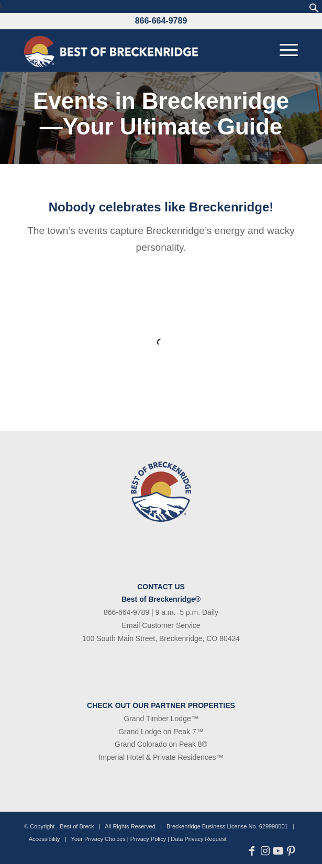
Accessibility (44, 839)
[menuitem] (283, 50)
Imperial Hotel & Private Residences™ (160, 757)
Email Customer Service (160, 625)
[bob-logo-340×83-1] (133, 50)
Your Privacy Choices (98, 839)
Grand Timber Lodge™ (161, 718)
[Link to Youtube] (278, 851)
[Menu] (283, 50)
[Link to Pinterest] (291, 851)
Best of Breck (77, 826)
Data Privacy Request (198, 839)
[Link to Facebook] (252, 851)
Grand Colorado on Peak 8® (161, 744)
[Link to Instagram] (265, 851)
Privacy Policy (148, 839)
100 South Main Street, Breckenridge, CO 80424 (161, 638)
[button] (314, 10)
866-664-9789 (161, 20)
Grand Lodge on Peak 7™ (161, 731)
